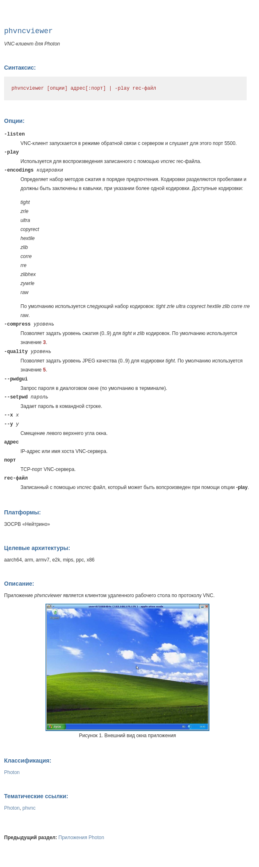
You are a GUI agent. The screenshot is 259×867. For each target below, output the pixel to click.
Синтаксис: (20, 67)
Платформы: (22, 512)
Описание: (19, 583)
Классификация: (27, 760)
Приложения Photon (82, 837)
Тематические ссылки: (36, 796)
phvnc (29, 808)
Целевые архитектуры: (37, 548)
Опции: (14, 121)
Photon (12, 772)
